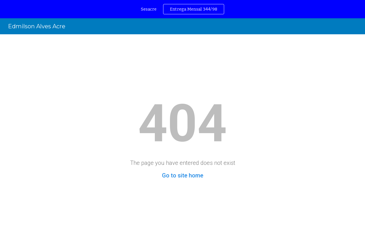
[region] (182, 9)
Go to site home (182, 175)
